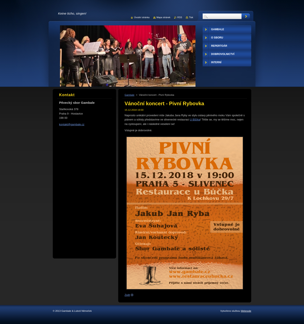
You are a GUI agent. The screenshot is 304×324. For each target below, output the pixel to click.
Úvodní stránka (141, 17)
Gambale (129, 95)
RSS (179, 17)
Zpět (127, 295)
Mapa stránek (163, 17)
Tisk (191, 17)
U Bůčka (195, 119)
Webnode (246, 311)
